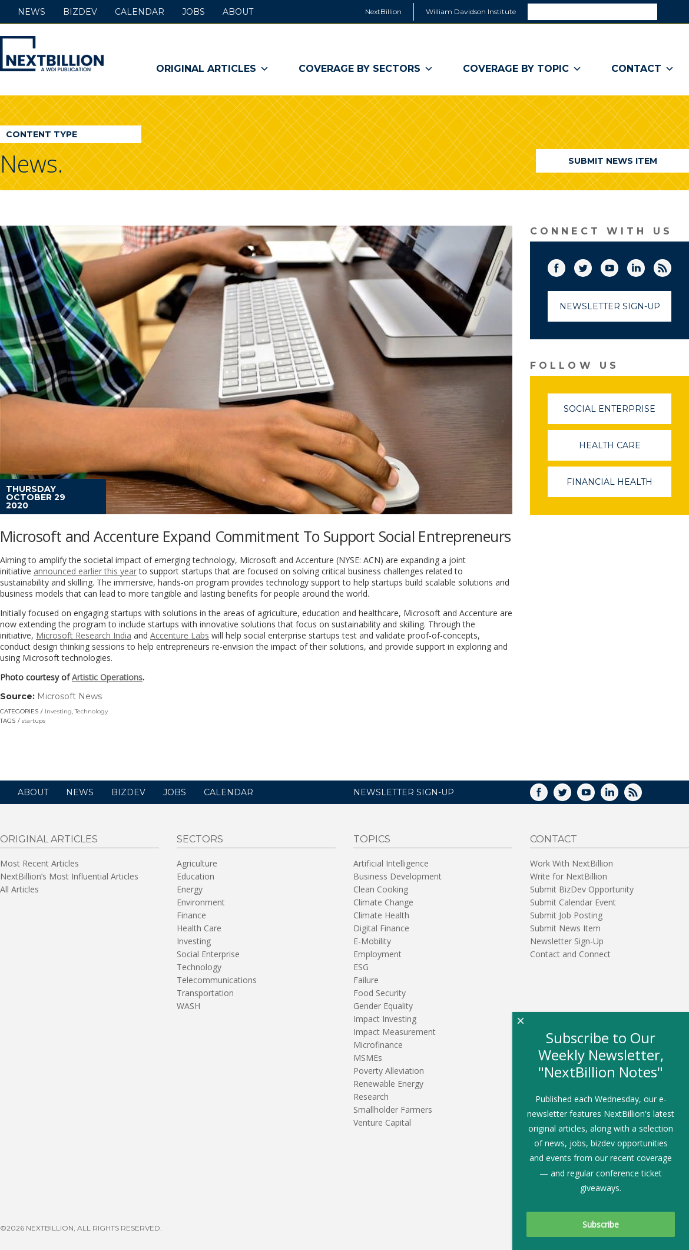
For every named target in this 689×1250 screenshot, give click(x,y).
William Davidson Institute (471, 11)
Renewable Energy (388, 1083)
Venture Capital (382, 1122)
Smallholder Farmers (392, 1109)
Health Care (625, 450)
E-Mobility (372, 941)
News (31, 11)
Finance (191, 915)
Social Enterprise (617, 414)
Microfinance (378, 1044)
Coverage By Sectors (366, 69)
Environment (201, 902)
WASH (188, 1005)
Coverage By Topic (522, 69)
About (238, 11)
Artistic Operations (107, 677)
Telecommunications (217, 980)
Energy (190, 889)
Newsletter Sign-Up (609, 306)
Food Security (379, 992)
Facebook (564, 265)
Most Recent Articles (39, 863)
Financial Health (619, 487)
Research (371, 1096)
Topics (371, 839)
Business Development (397, 876)
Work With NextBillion (571, 863)
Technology (91, 711)
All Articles (19, 889)
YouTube (617, 265)
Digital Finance (381, 928)
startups (33, 721)
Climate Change (383, 902)
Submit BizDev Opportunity (582, 889)
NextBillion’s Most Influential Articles (69, 876)
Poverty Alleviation (388, 1070)
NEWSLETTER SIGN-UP (403, 792)
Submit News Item (612, 161)
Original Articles (212, 69)
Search (672, 11)
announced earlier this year (85, 571)
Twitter (591, 265)
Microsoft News (69, 696)
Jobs (193, 11)
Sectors (200, 839)
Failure (366, 980)
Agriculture (197, 863)
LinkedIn (644, 265)
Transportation (205, 992)
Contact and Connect (570, 954)
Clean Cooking (380, 889)
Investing (58, 711)
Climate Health (381, 915)
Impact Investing (384, 1018)
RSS (670, 265)
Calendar (139, 11)
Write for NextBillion (568, 876)
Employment (377, 954)
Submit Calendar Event (573, 902)
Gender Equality (383, 1005)
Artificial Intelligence (391, 863)
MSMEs (367, 1057)
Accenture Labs (179, 635)
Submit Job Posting (566, 915)
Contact (642, 69)
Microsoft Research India (83, 635)
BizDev (80, 11)
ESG (361, 967)
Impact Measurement (394, 1031)
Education (195, 876)
